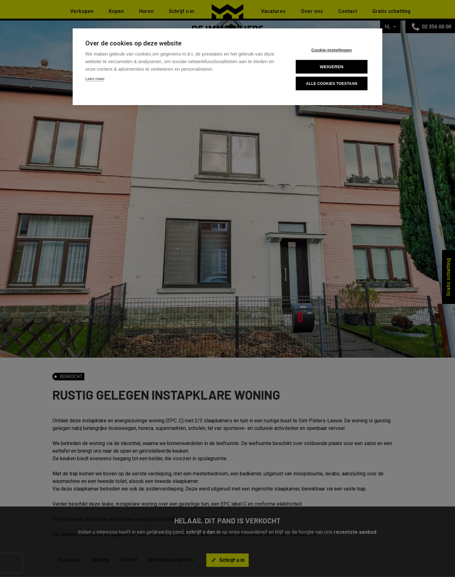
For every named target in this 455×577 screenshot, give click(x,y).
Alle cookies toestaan (331, 83)
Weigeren (331, 66)
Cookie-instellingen (331, 50)
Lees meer (95, 78)
